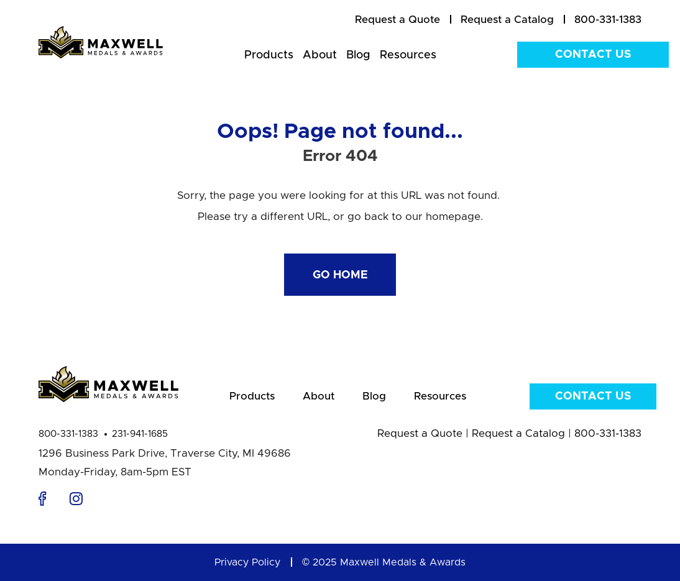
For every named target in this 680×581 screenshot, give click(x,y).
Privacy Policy (247, 562)
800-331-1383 (68, 434)
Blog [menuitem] (358, 55)
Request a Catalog (518, 433)
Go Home (340, 275)
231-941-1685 (140, 434)
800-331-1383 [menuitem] (607, 19)
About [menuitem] (320, 55)
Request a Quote (419, 433)
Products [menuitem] (268, 55)
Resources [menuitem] (408, 55)
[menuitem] (397, 20)
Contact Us (593, 54)
